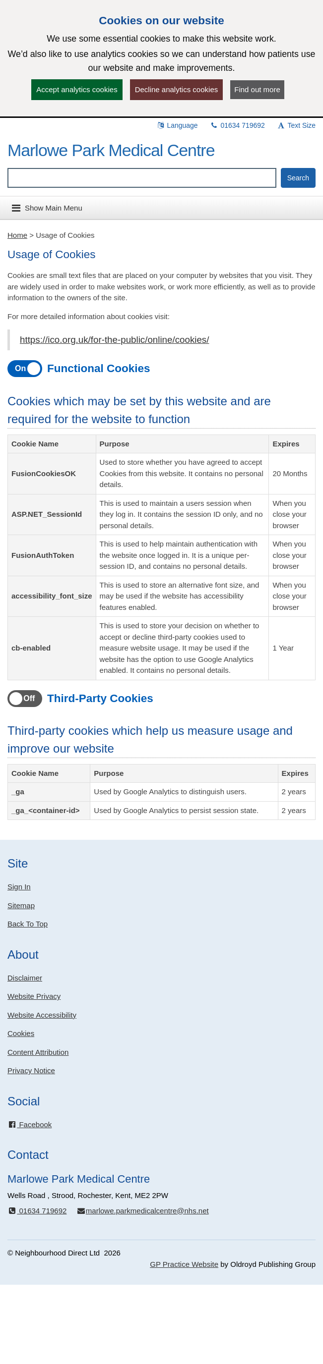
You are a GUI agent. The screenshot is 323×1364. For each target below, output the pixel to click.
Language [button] (177, 125)
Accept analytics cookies (76, 89)
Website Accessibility (41, 1015)
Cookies (20, 1033)
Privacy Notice (31, 1070)
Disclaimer (24, 978)
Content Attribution (37, 1052)
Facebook (29, 1124)
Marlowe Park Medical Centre (111, 150)
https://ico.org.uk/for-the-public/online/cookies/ (114, 339)
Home (17, 235)
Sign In (19, 886)
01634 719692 (237, 125)
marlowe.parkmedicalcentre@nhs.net (142, 1210)
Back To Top (27, 924)
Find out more (257, 89)
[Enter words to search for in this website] (141, 178)
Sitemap (21, 905)
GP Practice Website (184, 1264)
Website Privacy (34, 996)
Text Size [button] (296, 125)
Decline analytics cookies (176, 89)
